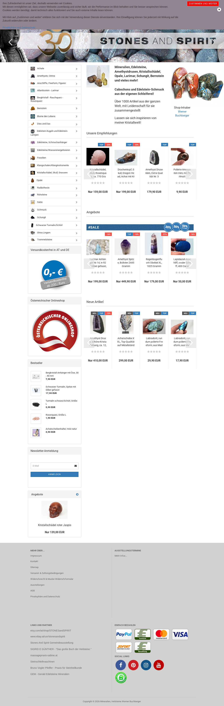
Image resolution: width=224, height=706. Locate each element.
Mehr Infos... (121, 555)
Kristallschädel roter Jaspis (54, 525)
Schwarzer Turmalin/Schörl (47, 225)
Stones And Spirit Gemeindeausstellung (51, 642)
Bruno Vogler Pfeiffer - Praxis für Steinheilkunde (56, 667)
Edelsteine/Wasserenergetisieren (50, 150)
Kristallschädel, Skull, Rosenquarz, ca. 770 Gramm (97, 173)
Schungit (38, 217)
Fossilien (38, 158)
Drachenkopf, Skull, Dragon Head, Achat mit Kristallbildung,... (126, 173)
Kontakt (34, 561)
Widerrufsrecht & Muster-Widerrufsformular (51, 579)
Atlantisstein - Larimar (45, 90)
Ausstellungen (37, 585)
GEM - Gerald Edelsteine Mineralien (49, 674)
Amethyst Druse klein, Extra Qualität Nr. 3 (154, 173)
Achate (37, 68)
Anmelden (54, 474)
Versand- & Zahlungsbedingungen (47, 573)
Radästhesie (40, 188)
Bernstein (39, 108)
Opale (36, 180)
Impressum (36, 555)
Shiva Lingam (40, 232)
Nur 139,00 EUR (54, 532)
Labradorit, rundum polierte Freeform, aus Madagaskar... (154, 342)
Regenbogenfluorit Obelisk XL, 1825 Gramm (154, 263)
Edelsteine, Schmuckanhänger (49, 142)
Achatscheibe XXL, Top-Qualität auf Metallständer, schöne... (126, 342)
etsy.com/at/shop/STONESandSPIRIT (50, 630)
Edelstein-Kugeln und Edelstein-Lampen (49, 132)
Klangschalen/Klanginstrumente (50, 165)
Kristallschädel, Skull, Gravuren (49, 173)
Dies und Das (40, 123)
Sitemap (34, 567)
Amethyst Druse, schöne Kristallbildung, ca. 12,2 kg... (97, 342)
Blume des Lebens (43, 116)
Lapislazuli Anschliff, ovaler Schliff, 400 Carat (182, 263)
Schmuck (39, 210)
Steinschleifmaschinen (42, 661)
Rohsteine (39, 194)
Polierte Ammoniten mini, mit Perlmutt (182, 173)
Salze (37, 202)
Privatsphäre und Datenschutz (19, 27)
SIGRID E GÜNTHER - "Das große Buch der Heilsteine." (60, 649)
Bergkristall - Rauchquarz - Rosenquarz (47, 99)
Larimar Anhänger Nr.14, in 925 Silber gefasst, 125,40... (97, 263)
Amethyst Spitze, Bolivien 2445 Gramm (126, 263)
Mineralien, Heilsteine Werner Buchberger (120, 701)
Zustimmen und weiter (203, 3)
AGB (32, 590)
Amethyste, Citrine (43, 76)
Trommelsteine (41, 239)
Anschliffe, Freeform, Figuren (48, 83)
